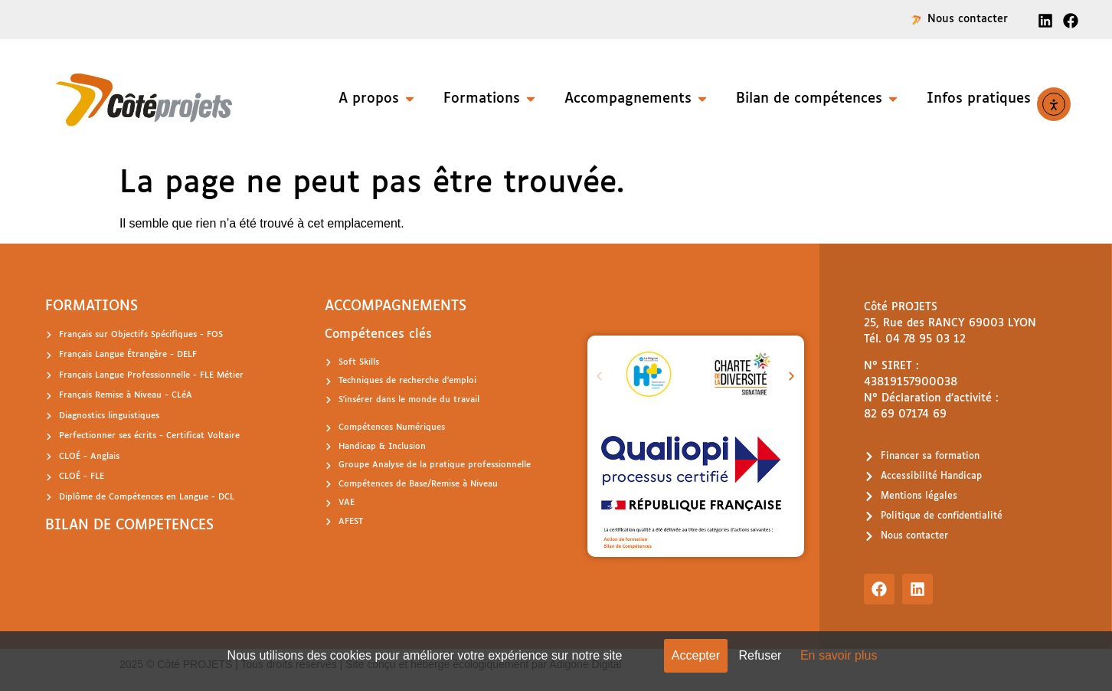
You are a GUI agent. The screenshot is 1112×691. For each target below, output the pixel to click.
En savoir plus (839, 655)
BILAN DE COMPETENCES (129, 525)
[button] (599, 376)
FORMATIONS (91, 306)
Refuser (759, 655)
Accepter (696, 655)
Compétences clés (378, 334)
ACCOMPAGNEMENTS (395, 306)
